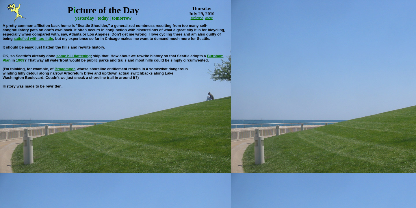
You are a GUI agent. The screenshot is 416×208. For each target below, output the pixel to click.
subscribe (197, 18)
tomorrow (121, 18)
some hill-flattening (73, 56)
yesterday (84, 18)
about (209, 18)
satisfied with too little (33, 38)
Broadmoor (65, 69)
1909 (20, 60)
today (102, 18)
